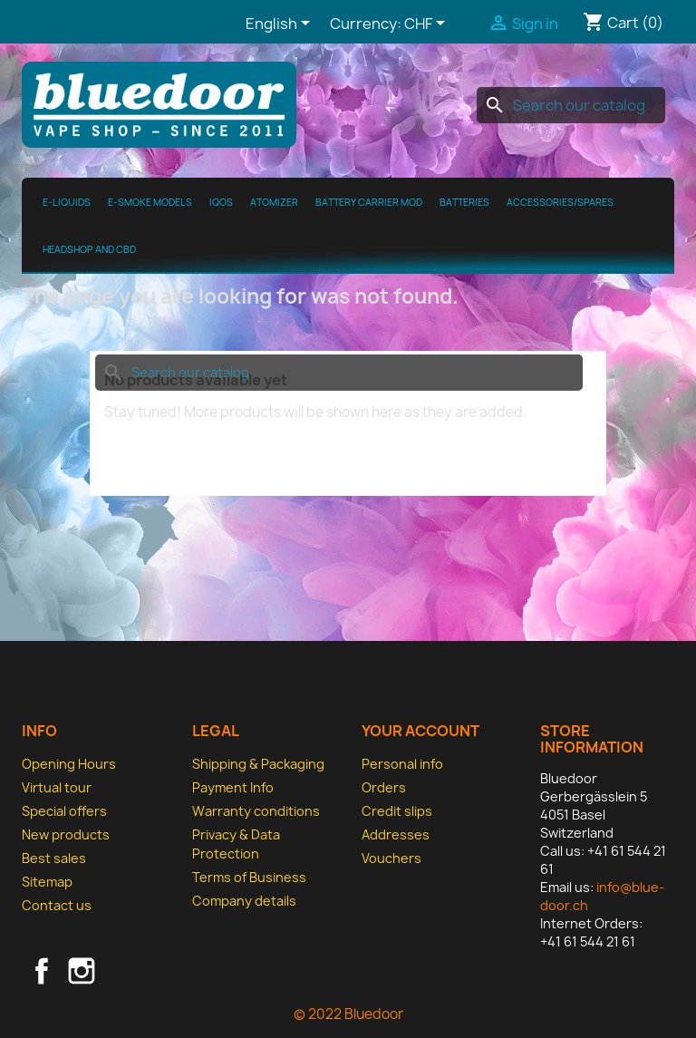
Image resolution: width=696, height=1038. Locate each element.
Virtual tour (57, 787)
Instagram (81, 971)
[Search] (571, 105)
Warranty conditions (256, 811)
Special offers (64, 811)
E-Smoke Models (150, 202)
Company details (244, 900)
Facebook (42, 971)
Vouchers (391, 858)
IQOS (221, 202)
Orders (384, 787)
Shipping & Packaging (258, 763)
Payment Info (233, 787)
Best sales (54, 858)
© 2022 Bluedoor (348, 1013)
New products (66, 834)
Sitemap (47, 881)
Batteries (464, 202)
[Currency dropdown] (427, 24)
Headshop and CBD (89, 249)
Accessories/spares (560, 202)
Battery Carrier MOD (368, 202)
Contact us (57, 905)
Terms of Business (249, 877)
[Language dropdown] (281, 24)
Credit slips (397, 811)
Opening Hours (69, 763)
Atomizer (274, 202)
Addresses (396, 834)
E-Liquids (67, 202)
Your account (420, 731)
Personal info (402, 763)
